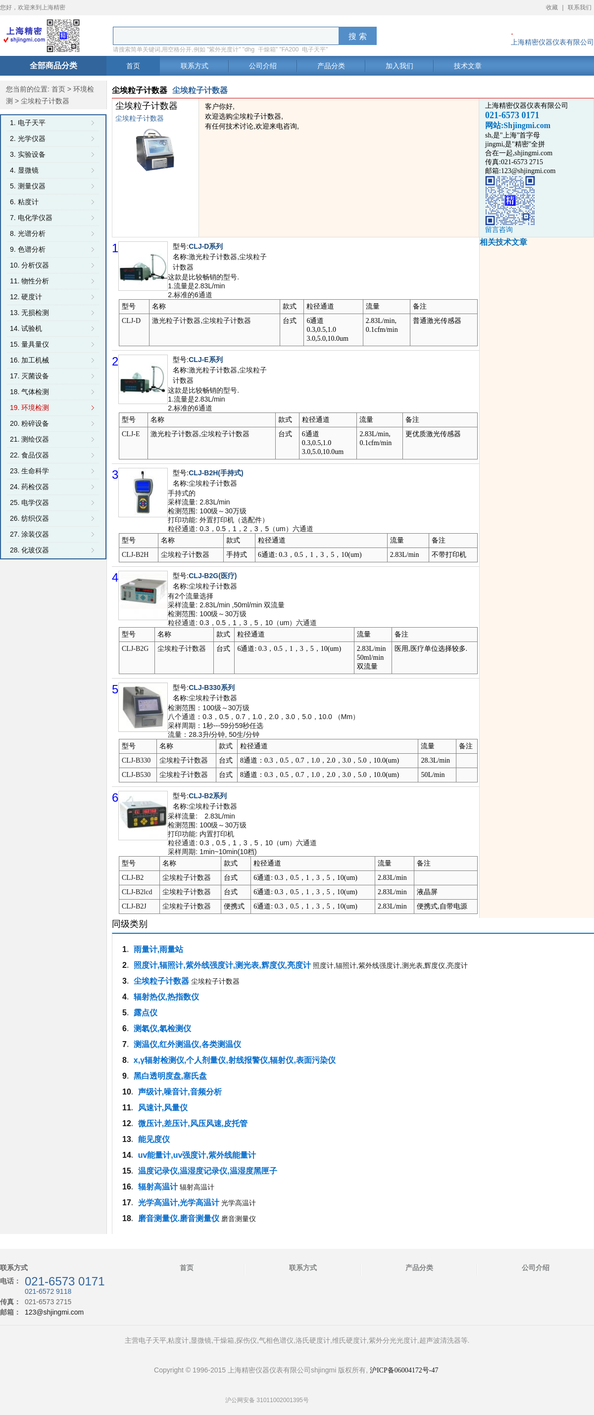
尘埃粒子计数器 (213, 483)
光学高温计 (238, 1203)
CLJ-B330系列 (212, 687)
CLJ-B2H (135, 554)
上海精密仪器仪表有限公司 (552, 42)
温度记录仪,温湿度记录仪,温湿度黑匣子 (207, 1171)
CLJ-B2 (133, 877)
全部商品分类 (53, 65)
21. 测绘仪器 (29, 439)
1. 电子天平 (28, 123)
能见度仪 (154, 1139)
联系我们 (580, 7)
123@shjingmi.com (54, 1312)
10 (126, 1092)
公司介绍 (263, 66)
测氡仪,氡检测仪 (162, 1028)
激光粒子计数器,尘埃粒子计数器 (201, 320)
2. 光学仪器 (28, 138)
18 (126, 1218)
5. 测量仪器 (28, 186)
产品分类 (331, 66)
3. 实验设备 (28, 154)
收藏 (552, 7)
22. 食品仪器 (29, 455)
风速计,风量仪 (163, 1107)
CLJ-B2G (135, 648)
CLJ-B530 (136, 774)
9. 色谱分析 (28, 249)
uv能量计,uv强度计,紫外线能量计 (197, 1155)
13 (126, 1139)
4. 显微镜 (24, 170)
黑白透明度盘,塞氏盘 (170, 1076)
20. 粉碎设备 (29, 423)
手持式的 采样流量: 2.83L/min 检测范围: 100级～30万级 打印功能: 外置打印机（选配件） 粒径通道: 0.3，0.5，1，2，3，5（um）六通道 (240, 511)
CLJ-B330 (136, 760)
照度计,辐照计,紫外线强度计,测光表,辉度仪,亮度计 (222, 965)
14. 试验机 (26, 328)
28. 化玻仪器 (29, 550)
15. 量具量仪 (29, 344)
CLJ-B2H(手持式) (216, 473)
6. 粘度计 (24, 202)
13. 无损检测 (29, 313)
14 (126, 1155)
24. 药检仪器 (29, 487)
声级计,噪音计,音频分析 (180, 1092)
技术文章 (468, 66)
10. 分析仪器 (29, 265)
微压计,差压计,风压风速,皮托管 (193, 1123)
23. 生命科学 (29, 471)
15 (126, 1171)
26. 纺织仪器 (29, 518)
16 (126, 1187)
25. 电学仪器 (29, 502)
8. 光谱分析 (28, 233)
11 (126, 1107)
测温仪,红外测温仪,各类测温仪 (187, 1044)
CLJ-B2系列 (208, 796)
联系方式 (194, 66)
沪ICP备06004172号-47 (404, 1370)
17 (126, 1202)
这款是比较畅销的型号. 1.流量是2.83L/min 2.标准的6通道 (203, 286)
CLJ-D (131, 320)
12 (126, 1123)
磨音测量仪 (238, 1219)
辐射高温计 (158, 1187)
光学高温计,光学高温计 (178, 1202)
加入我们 (399, 66)
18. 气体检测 (29, 392)
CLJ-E (131, 434)
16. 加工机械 (29, 360)
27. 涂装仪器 (29, 534)
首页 (133, 66)
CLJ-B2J (134, 906)
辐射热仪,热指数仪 (166, 997)
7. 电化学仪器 (31, 218)
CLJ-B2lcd (137, 892)
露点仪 (145, 1012)
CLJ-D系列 (206, 246)
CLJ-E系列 (205, 360)
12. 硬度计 (26, 297)
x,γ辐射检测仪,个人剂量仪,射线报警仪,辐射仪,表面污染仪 (235, 1060)
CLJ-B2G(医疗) (213, 576)
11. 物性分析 (29, 281)
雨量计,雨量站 (158, 949)
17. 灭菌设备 (29, 376)
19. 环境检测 (29, 407)
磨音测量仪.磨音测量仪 (178, 1218)
